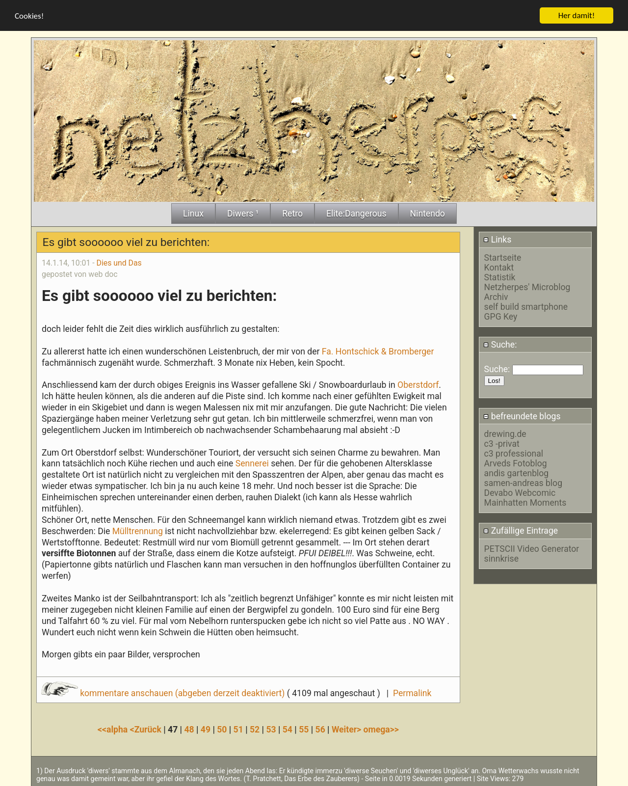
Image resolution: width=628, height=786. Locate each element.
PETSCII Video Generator (531, 548)
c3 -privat (502, 443)
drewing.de (505, 433)
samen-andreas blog (523, 482)
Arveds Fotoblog (515, 462)
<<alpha (114, 728)
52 (255, 728)
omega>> (381, 728)
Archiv (496, 296)
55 (304, 728)
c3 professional (513, 453)
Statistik (500, 276)
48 (189, 728)
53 (271, 728)
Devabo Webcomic (520, 492)
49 (205, 728)
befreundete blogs (521, 415)
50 (222, 728)
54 (287, 728)
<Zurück (147, 728)
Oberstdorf (418, 384)
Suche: (500, 344)
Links (497, 239)
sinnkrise (501, 558)
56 (320, 728)
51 (238, 728)
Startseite (503, 257)
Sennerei (252, 463)
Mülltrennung (138, 530)
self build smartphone (526, 306)
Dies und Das (119, 262)
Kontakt (499, 266)
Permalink (412, 692)
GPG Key (501, 316)
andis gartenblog (516, 472)
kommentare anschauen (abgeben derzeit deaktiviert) (164, 692)
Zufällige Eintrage (520, 530)
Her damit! (576, 14)
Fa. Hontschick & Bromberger (376, 350)
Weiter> (348, 728)
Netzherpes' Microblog (527, 286)
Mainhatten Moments (525, 502)
